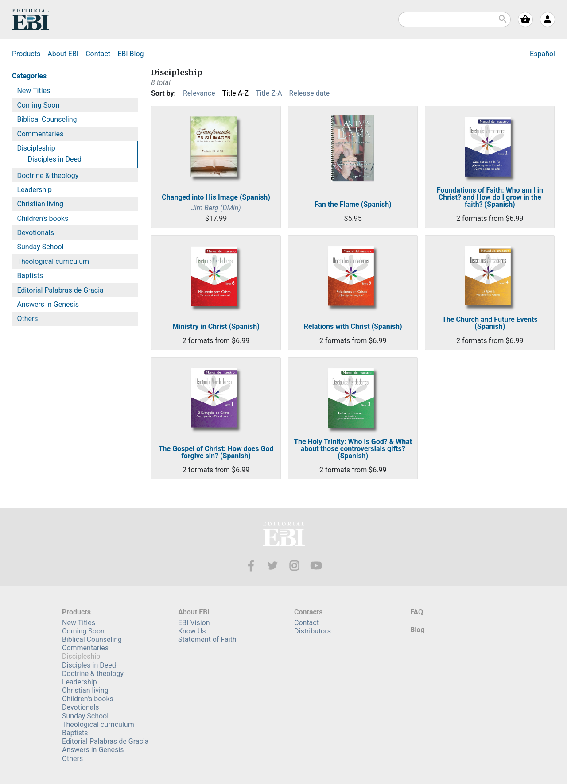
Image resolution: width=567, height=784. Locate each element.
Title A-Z (235, 93)
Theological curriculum (53, 261)
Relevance (199, 93)
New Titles (33, 90)
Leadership (34, 189)
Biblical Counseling (47, 119)
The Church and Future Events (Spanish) (490, 323)
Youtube (316, 565)
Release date (309, 93)
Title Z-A (269, 93)
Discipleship (36, 148)
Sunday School (40, 247)
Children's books (42, 218)
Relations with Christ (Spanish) (353, 326)
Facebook (251, 565)
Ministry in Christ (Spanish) (215, 326)
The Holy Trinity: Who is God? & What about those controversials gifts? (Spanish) (353, 449)
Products (26, 54)
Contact (97, 54)
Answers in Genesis (48, 304)
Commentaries (40, 134)
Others (27, 318)
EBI (30, 19)
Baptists (30, 275)
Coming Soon (38, 105)
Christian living (40, 204)
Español (542, 54)
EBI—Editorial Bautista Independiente (284, 535)
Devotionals (35, 232)
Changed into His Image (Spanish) (216, 197)
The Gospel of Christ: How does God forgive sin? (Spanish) (216, 452)
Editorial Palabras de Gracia (60, 290)
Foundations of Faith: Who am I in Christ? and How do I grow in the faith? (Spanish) (490, 197)
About (62, 54)
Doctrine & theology (47, 175)
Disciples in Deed (54, 159)
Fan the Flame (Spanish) (353, 204)
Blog (130, 54)
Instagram (294, 565)
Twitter (272, 565)
